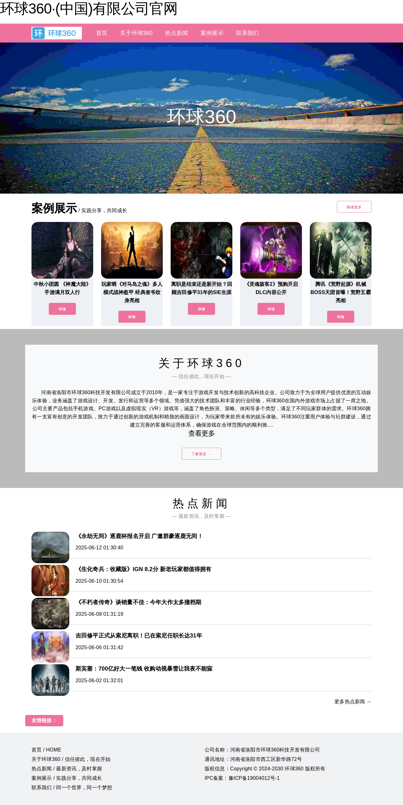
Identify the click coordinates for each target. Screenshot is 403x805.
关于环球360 (136, 33)
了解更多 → (201, 454)
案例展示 (212, 33)
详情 (62, 309)
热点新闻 (176, 33)
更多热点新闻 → (353, 701)
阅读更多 (354, 207)
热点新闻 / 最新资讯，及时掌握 (66, 768)
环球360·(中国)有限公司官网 (89, 8)
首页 (101, 33)
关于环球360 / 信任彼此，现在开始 (71, 759)
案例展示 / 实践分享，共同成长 (66, 778)
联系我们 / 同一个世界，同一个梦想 (71, 787)
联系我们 (247, 33)
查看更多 (201, 433)
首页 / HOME (46, 749)
